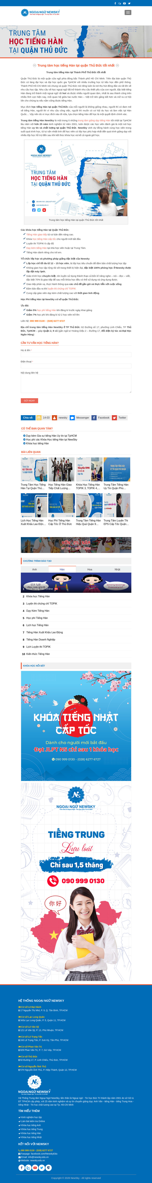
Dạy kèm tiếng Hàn (36, 248)
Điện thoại (76, 363)
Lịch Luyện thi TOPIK (38, 646)
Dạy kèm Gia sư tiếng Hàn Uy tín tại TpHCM (51, 435)
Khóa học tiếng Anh (31, 1125)
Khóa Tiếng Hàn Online (39, 589)
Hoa (89, 569)
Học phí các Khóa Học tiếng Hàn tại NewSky (51, 439)
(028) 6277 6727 (44, 1150)
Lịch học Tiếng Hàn (37, 625)
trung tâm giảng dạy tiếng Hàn (94, 120)
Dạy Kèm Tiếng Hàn (37, 610)
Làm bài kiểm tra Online (33, 1121)
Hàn (62, 569)
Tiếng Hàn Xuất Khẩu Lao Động (44, 632)
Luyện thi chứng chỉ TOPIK (41, 603)
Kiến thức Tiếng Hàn (38, 654)
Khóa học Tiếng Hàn (38, 596)
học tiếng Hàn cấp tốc (44, 239)
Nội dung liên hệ (76, 374)
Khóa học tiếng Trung (32, 1129)
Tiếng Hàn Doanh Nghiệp (40, 639)
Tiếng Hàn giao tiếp (36, 234)
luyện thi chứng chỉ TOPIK (62, 288)
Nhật (117, 569)
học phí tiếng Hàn (46, 310)
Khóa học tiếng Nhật (31, 1137)
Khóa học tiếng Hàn (37, 443)
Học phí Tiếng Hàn (37, 618)
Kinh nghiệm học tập (31, 1117)
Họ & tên (76, 352)
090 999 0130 (27, 1150)
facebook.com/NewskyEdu (44, 1153)
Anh (34, 569)
